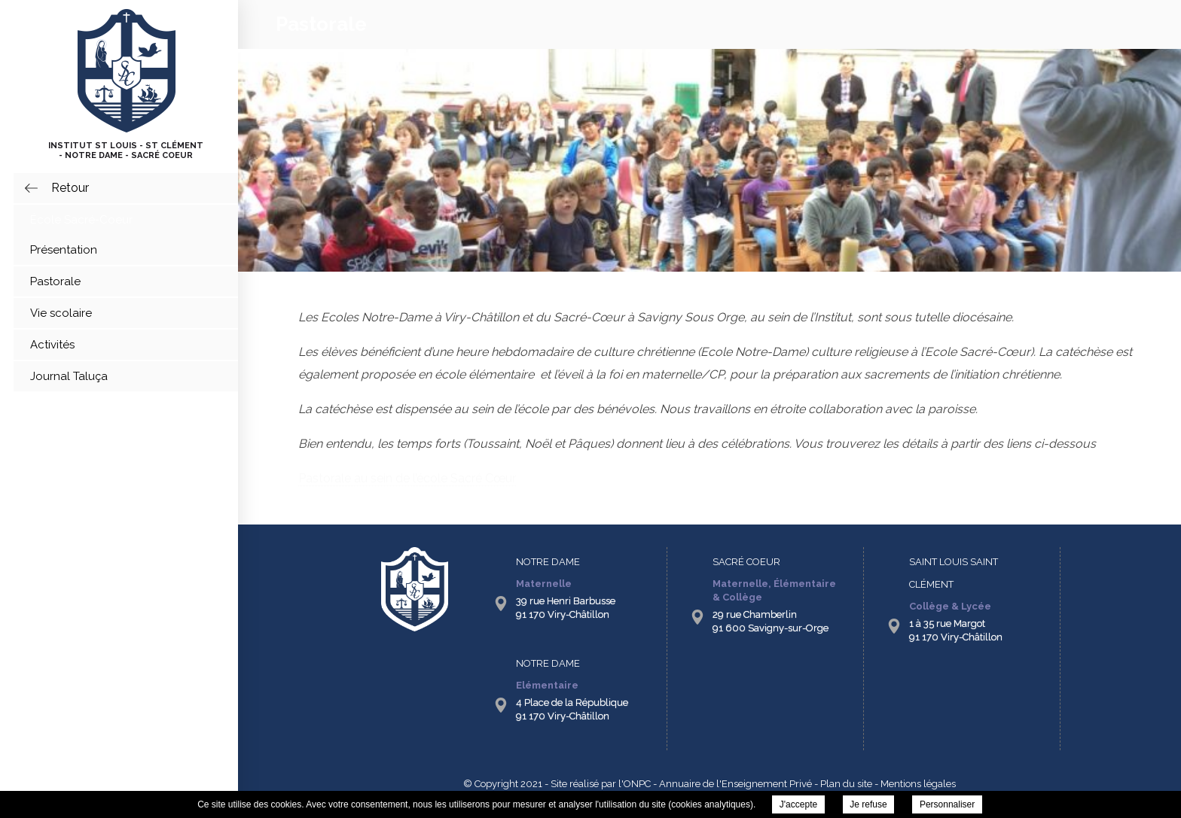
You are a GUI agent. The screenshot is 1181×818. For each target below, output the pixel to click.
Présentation (63, 250)
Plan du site (846, 783)
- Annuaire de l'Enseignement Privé (731, 783)
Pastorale (55, 281)
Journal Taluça (69, 376)
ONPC (637, 783)
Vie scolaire (61, 313)
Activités (52, 344)
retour (70, 188)
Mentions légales (918, 783)
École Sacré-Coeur (81, 220)
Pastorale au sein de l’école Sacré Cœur (407, 478)
